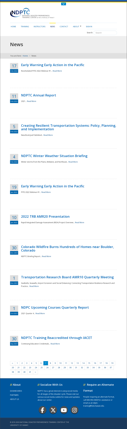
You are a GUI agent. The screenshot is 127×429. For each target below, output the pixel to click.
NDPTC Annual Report (38, 95)
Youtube (64, 410)
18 (106, 363)
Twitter (53, 410)
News (52, 26)
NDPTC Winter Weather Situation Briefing (54, 155)
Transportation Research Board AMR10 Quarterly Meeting (67, 277)
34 (93, 367)
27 (53, 367)
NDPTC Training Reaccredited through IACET (56, 337)
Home (13, 26)
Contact (64, 26)
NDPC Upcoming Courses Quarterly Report (55, 307)
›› (35, 372)
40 (24, 372)
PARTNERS (14, 395)
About (77, 26)
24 (36, 367)
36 (105, 367)
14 (83, 363)
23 (30, 367)
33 (88, 367)
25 (42, 367)
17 (101, 363)
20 (13, 367)
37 (111, 367)
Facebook (42, 410)
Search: (90, 32)
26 (47, 367)
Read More (57, 71)
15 (89, 363)
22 (24, 367)
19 (112, 363)
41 (30, 372)
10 (60, 363)
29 (65, 367)
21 (19, 367)
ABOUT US (14, 399)
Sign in (89, 26)
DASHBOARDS (16, 391)
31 (76, 367)
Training (25, 26)
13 (78, 363)
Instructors (39, 26)
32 (82, 367)
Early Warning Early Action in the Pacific (52, 65)
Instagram (74, 410)
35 (99, 367)
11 (66, 363)
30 (70, 367)
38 (13, 372)
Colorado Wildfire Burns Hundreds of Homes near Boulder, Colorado (67, 248)
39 (19, 372)
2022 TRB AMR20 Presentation (45, 216)
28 (59, 367)
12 (72, 363)
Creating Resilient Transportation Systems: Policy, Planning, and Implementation (68, 127)
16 (95, 363)
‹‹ (12, 363)
